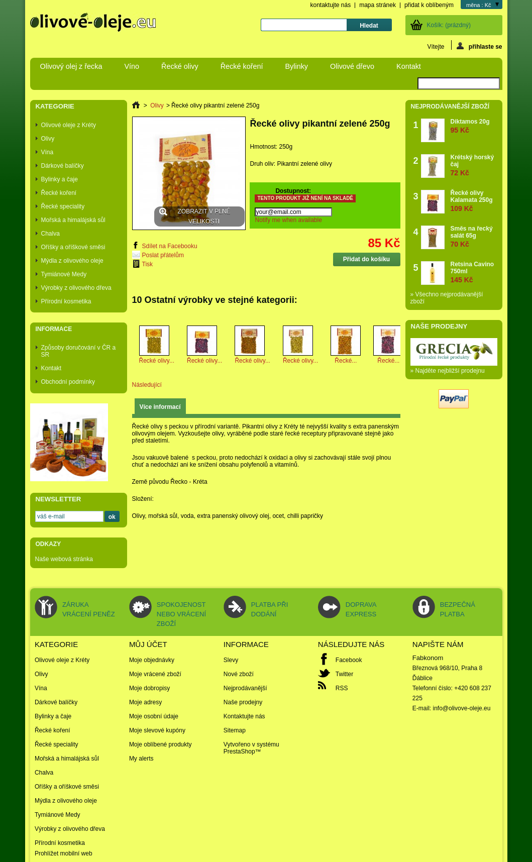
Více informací (160, 406)
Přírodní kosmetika (66, 301)
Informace (54, 329)
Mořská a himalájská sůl (73, 220)
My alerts (141, 758)
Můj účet (148, 644)
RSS (342, 688)
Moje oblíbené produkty (160, 744)
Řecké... (346, 360)
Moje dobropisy (149, 688)
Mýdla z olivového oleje (72, 260)
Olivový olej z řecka (71, 66)
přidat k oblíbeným (429, 5)
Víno (131, 66)
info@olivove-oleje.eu (462, 708)
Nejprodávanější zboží (450, 106)
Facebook (349, 660)
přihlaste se (479, 46)
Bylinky (296, 66)
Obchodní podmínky (68, 381)
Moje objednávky (151, 660)
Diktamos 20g (470, 126)
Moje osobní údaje (153, 716)
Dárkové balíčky (62, 165)
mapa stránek (377, 5)
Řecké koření (242, 66)
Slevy (231, 660)
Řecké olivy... (156, 360)
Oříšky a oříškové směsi (73, 247)
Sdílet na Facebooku (169, 246)
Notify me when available (288, 220)
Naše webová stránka (64, 559)
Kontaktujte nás (244, 716)
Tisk (147, 264)
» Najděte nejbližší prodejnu (447, 370)
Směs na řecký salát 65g (474, 236)
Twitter (344, 674)
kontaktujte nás (330, 5)
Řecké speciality (63, 206)
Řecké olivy (179, 66)
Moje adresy (145, 702)
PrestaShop (239, 751)
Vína (47, 152)
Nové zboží (239, 674)
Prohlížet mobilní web (63, 853)
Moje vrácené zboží (155, 674)
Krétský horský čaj (474, 165)
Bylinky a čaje (59, 179)
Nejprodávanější (245, 688)
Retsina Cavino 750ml (474, 272)
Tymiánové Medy (64, 274)
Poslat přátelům (163, 255)
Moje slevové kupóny (157, 730)
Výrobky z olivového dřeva (76, 287)
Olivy (48, 138)
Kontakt (408, 66)
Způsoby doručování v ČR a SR (78, 351)
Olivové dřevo (352, 66)
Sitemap (235, 730)
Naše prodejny (439, 326)
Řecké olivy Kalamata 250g (474, 200)
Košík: (449, 25)
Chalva (50, 233)
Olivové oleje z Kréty (68, 125)
